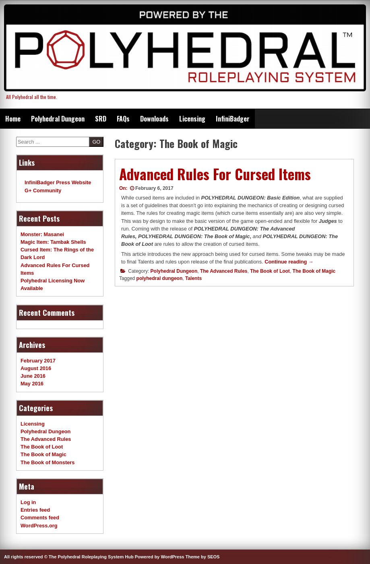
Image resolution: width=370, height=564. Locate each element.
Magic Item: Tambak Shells (53, 242)
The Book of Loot (270, 271)
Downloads (154, 119)
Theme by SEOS (202, 556)
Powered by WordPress (159, 556)
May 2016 (32, 384)
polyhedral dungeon (159, 278)
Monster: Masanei (42, 234)
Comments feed (40, 518)
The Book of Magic (314, 271)
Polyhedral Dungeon (58, 119)
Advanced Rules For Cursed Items (215, 173)
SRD (100, 119)
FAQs (123, 119)
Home (13, 119)
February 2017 (38, 361)
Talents (193, 278)
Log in (28, 502)
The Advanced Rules (224, 271)
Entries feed (35, 510)
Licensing (192, 119)
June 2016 (33, 376)
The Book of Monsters (47, 462)
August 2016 (36, 368)
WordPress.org (39, 526)
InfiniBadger (233, 119)
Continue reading (289, 262)
